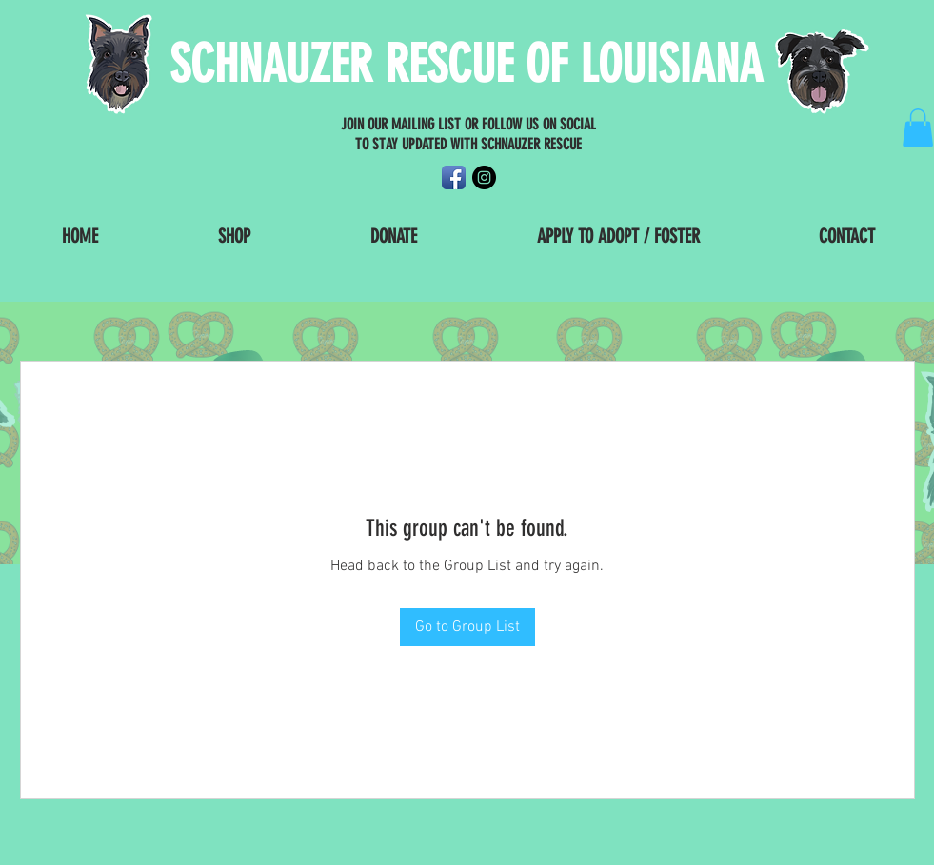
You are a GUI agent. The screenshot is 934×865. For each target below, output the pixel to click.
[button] (918, 127)
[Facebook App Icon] (454, 177)
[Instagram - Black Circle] (484, 177)
